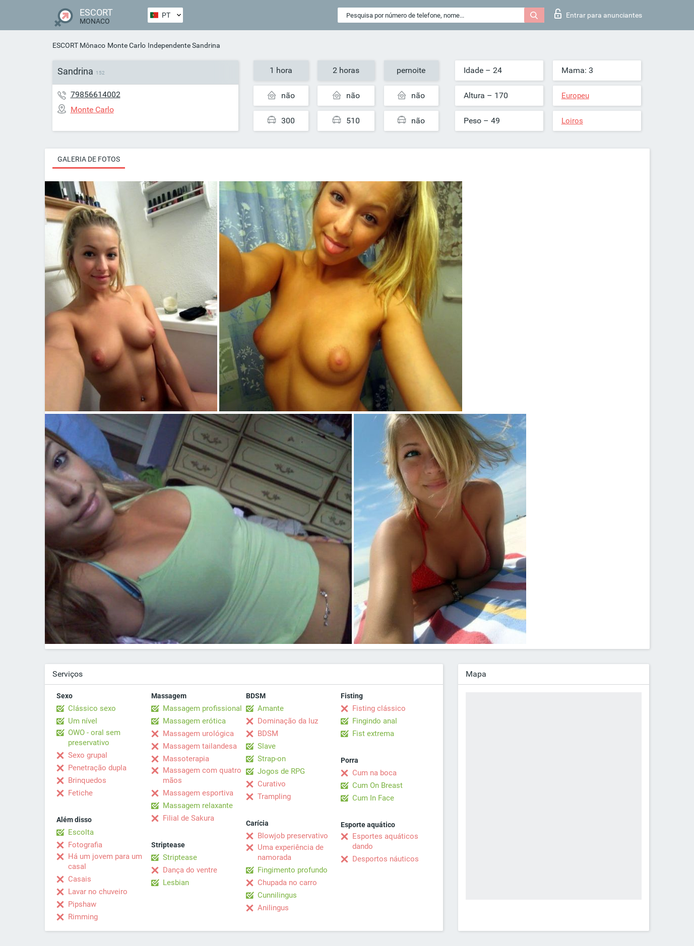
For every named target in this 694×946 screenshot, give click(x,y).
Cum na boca (374, 772)
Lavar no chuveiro (98, 891)
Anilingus (273, 907)
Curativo (272, 783)
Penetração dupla (97, 767)
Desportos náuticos (385, 858)
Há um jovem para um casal (105, 861)
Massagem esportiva (198, 792)
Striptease (180, 857)
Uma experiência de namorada (291, 852)
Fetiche (80, 792)
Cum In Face (373, 798)
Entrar (598, 13)
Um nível (82, 720)
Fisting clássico (379, 708)
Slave (267, 746)
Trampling (274, 796)
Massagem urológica (198, 733)
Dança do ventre (190, 870)
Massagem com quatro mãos (202, 775)
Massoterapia (186, 758)
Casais (79, 879)
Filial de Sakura (188, 818)
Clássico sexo (92, 708)
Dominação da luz (288, 720)
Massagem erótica (194, 720)
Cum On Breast (377, 785)
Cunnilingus (277, 895)
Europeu (575, 95)
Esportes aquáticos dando (385, 841)
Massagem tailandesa (200, 746)
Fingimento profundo (293, 870)
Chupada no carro (287, 882)
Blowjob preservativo (293, 835)
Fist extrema (373, 733)
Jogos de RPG (281, 771)
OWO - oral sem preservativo (94, 737)
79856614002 (95, 94)
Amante (271, 708)
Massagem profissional (202, 708)
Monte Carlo (126, 45)
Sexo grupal (87, 755)
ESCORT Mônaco (78, 45)
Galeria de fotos (88, 159)
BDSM (268, 733)
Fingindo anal (374, 720)
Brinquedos (87, 780)
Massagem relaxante (198, 805)
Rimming (83, 916)
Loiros (572, 120)
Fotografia (85, 844)
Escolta (81, 832)
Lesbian (176, 882)
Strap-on (272, 758)
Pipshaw (82, 904)
